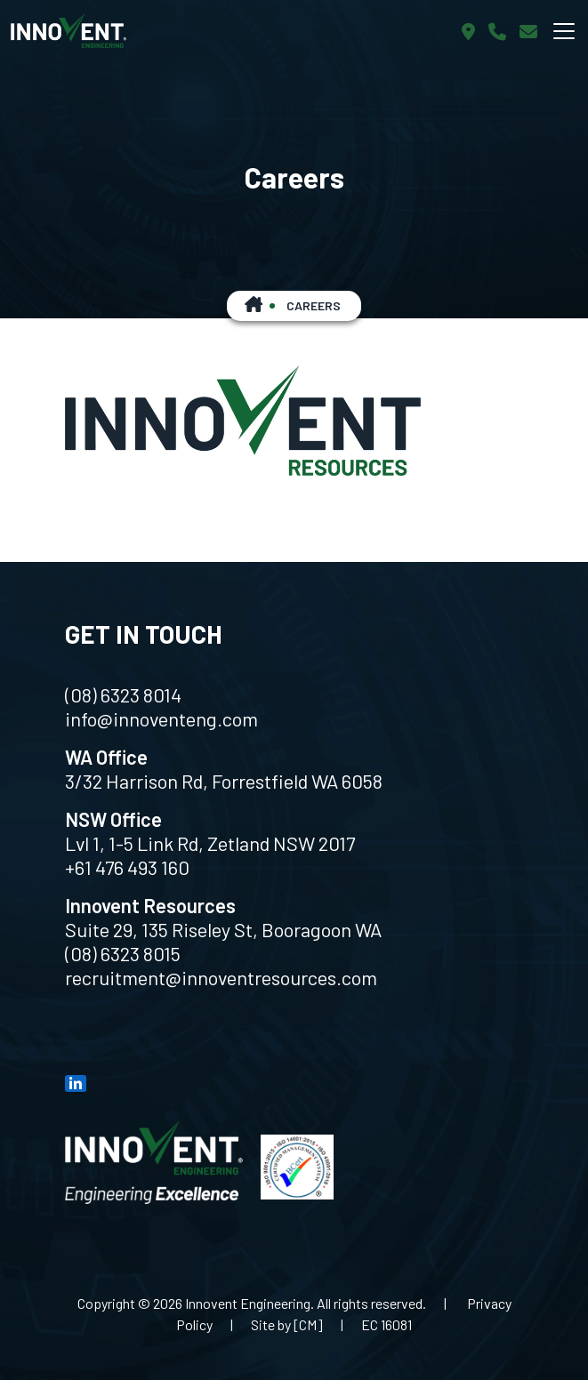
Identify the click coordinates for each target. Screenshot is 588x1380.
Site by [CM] (287, 1324)
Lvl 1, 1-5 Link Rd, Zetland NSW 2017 (210, 842)
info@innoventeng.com (161, 718)
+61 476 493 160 (127, 867)
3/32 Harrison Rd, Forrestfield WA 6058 (224, 780)
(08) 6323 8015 (123, 953)
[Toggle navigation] (564, 31)
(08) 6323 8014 (123, 694)
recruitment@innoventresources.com (221, 977)
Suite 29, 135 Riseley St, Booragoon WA (223, 929)
